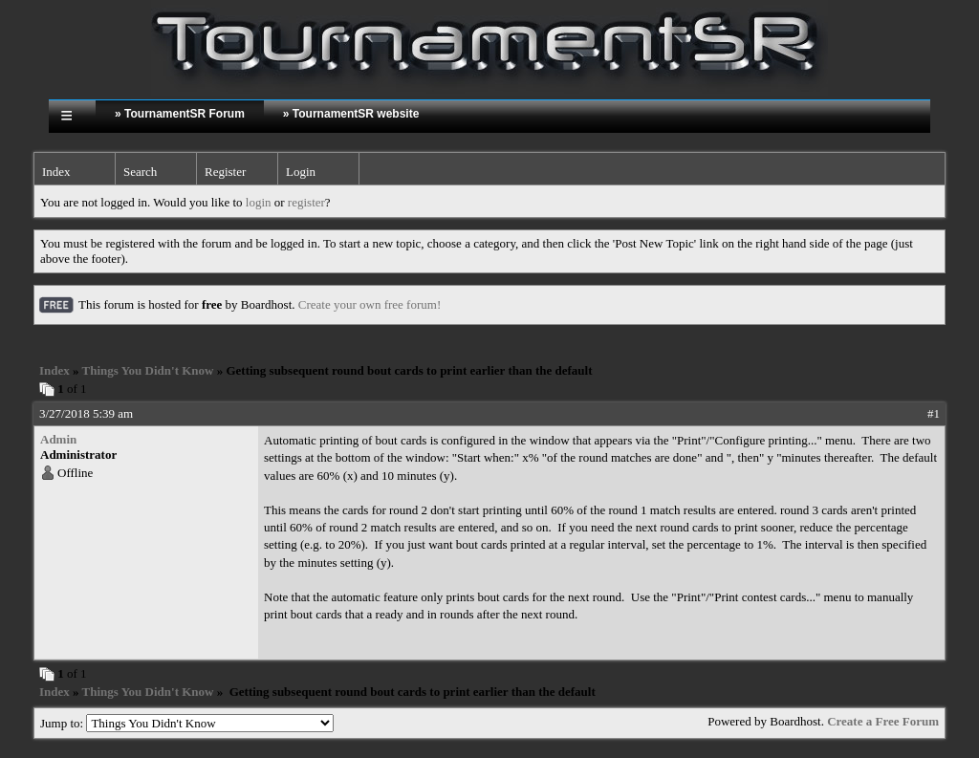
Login (300, 171)
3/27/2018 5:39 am (86, 413)
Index (56, 171)
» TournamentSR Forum (180, 113)
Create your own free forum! (369, 304)
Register (225, 171)
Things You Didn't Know (148, 370)
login (259, 202)
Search (140, 171)
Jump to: (187, 723)
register (306, 202)
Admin (58, 439)
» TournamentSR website (351, 113)
